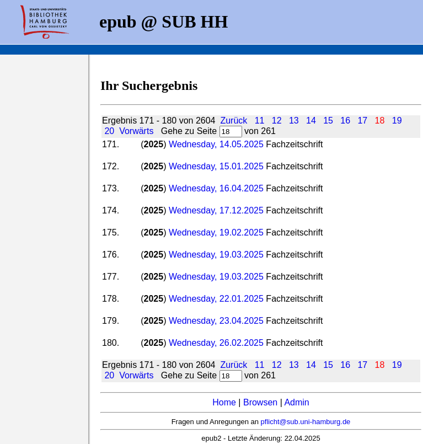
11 (260, 120)
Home (224, 402)
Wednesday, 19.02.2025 (216, 232)
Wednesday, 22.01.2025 (216, 298)
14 (311, 120)
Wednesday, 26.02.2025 (217, 342)
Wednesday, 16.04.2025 (216, 188)
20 (109, 131)
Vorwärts (136, 131)
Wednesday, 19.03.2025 (216, 254)
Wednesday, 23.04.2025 (216, 320)
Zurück (233, 120)
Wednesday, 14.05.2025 (217, 144)
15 (328, 120)
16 (345, 120)
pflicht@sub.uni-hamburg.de (306, 422)
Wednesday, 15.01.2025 (216, 166)
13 (294, 120)
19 (397, 120)
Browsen (260, 402)
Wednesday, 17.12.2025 (216, 210)
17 (362, 120)
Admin (296, 402)
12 (277, 120)
